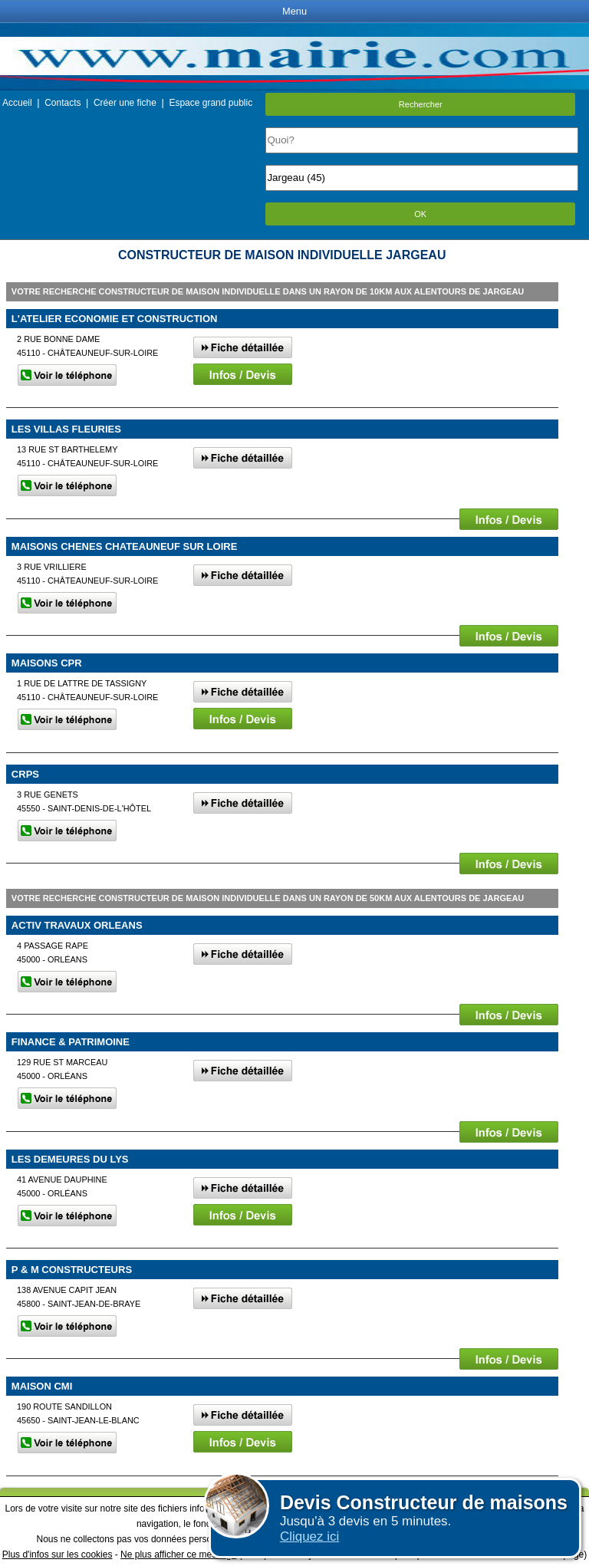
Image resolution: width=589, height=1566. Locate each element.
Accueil (17, 102)
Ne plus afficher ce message (178, 1554)
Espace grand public (210, 102)
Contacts (62, 102)
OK (420, 214)
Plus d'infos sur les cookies (57, 1554)
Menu (294, 11)
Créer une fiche (125, 102)
